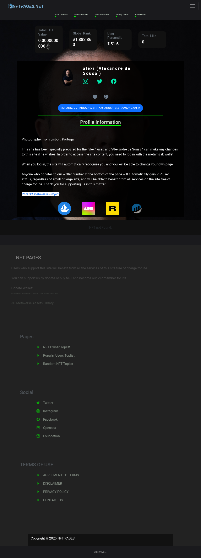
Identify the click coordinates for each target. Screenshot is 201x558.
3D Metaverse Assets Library (29, 303)
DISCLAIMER (56, 483)
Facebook (54, 419)
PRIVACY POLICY (59, 492)
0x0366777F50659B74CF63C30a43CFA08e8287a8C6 (100, 108)
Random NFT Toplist (62, 364)
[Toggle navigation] (193, 6)
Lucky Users (122, 14)
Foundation (55, 436)
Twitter (52, 403)
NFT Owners (61, 14)
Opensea (53, 428)
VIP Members (81, 14)
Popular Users (102, 14)
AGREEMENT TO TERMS (65, 475)
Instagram (54, 411)
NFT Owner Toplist (60, 347)
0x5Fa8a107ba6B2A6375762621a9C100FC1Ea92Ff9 (31, 293)
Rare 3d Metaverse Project (41, 194)
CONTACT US (57, 500)
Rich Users (140, 14)
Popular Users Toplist (63, 355)
